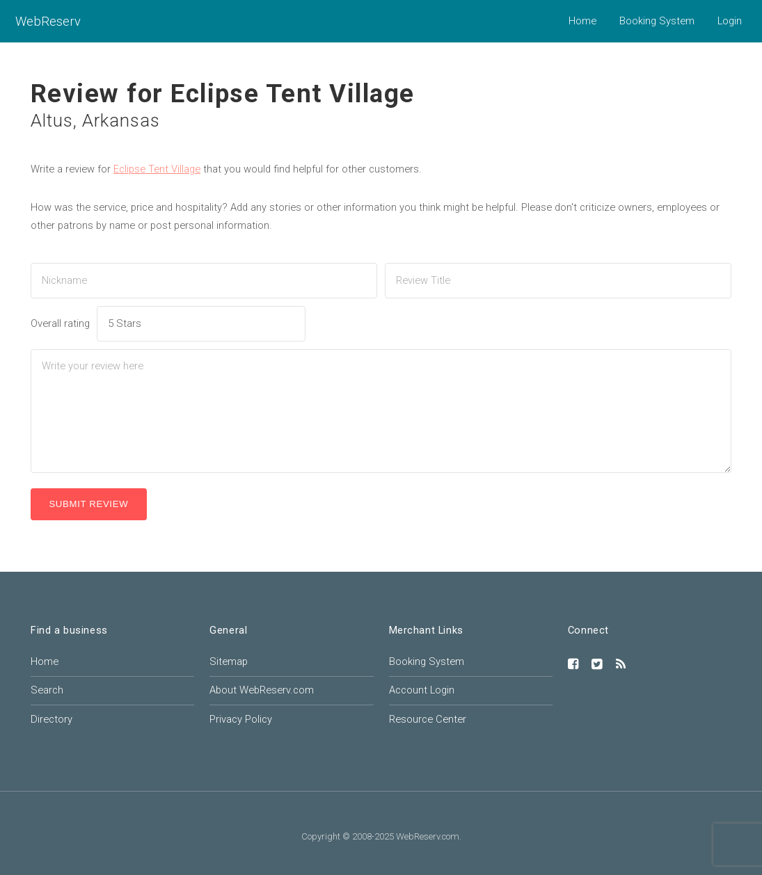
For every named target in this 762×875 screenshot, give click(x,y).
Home (582, 21)
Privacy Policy (240, 719)
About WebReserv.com (261, 690)
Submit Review (88, 504)
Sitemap (228, 661)
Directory (51, 719)
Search (47, 690)
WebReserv (48, 21)
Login (729, 21)
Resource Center (427, 719)
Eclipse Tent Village (156, 169)
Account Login (421, 690)
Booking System (656, 21)
